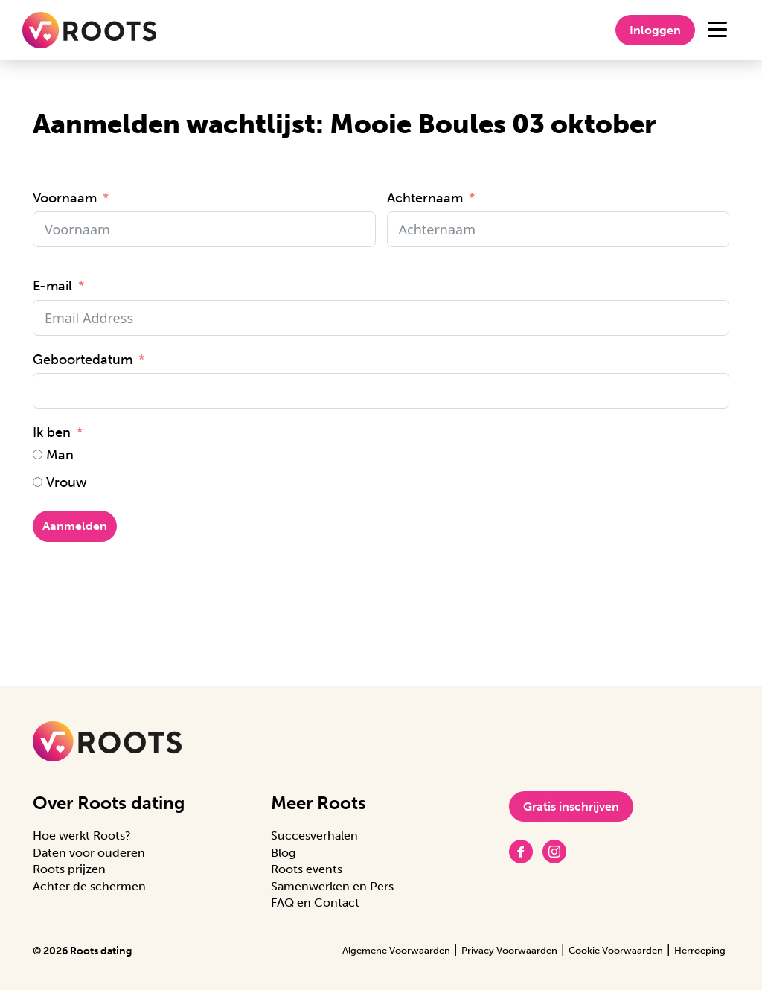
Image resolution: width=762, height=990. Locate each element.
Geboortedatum (82, 359)
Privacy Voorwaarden (509, 950)
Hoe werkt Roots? (82, 835)
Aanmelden (74, 526)
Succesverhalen (314, 835)
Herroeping (700, 950)
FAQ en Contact (315, 902)
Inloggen (655, 30)
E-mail (52, 286)
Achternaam (425, 198)
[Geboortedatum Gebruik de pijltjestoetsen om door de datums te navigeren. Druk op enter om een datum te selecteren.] (381, 391)
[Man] (37, 454)
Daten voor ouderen (89, 853)
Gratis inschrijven (571, 806)
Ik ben (52, 432)
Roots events (306, 869)
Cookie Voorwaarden (616, 950)
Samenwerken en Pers (332, 886)
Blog (283, 853)
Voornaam (65, 198)
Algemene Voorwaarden (396, 950)
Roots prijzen (69, 869)
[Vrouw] (37, 482)
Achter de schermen (89, 886)
